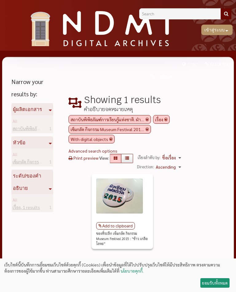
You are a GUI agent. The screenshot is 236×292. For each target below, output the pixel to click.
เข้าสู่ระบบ (215, 29)
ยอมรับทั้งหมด (215, 283)
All (15, 122)
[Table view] (127, 158)
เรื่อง (26, 208)
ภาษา (192, 64)
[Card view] (115, 158)
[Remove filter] (147, 119)
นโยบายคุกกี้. (132, 271)
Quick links (220, 64)
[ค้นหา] (226, 13)
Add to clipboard (117, 226)
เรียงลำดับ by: (149, 157)
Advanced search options (93, 151)
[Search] (182, 13)
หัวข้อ (19, 142)
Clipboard (165, 76)
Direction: (145, 166)
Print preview (83, 158)
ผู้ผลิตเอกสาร (27, 109)
